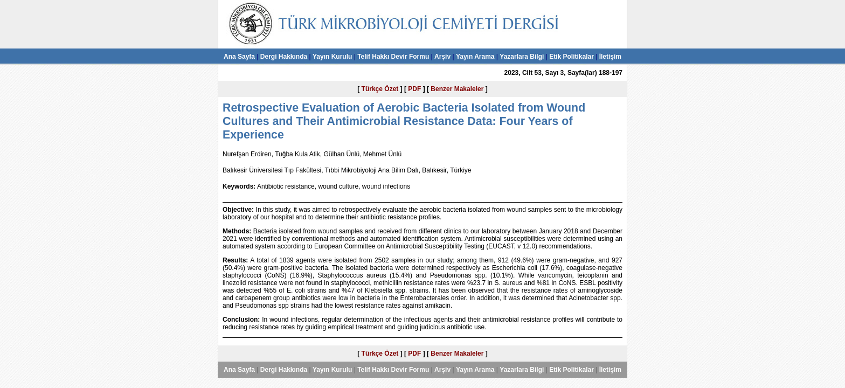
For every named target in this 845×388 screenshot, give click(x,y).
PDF (414, 89)
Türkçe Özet (380, 89)
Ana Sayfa (239, 56)
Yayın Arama (475, 56)
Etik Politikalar (571, 56)
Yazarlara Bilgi (522, 56)
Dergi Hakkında (283, 56)
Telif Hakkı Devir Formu (393, 56)
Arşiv (442, 56)
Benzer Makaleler (457, 89)
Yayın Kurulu (332, 56)
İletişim (610, 56)
